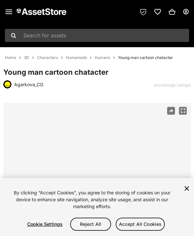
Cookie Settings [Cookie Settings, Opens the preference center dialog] (45, 224)
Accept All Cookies (140, 224)
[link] (158, 12)
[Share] (171, 111)
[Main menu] (8, 11)
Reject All (90, 224)
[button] (172, 12)
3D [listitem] (26, 57)
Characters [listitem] (47, 57)
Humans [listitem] (102, 57)
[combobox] (97, 35)
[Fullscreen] (183, 111)
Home (10, 57)
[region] (96, 165)
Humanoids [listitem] (76, 57)
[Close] (187, 188)
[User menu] (186, 12)
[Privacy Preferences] (143, 12)
